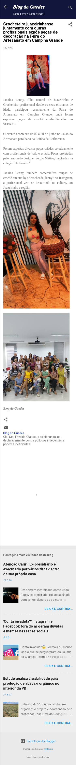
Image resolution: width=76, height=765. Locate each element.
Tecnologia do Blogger (38, 741)
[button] (70, 25)
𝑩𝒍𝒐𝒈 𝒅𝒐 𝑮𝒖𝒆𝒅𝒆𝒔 (29, 7)
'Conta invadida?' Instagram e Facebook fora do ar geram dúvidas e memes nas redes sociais (33, 626)
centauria (48, 749)
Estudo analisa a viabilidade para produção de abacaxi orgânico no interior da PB (31, 683)
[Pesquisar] (70, 8)
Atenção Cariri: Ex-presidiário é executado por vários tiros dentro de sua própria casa (31, 569)
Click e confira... (58, 609)
